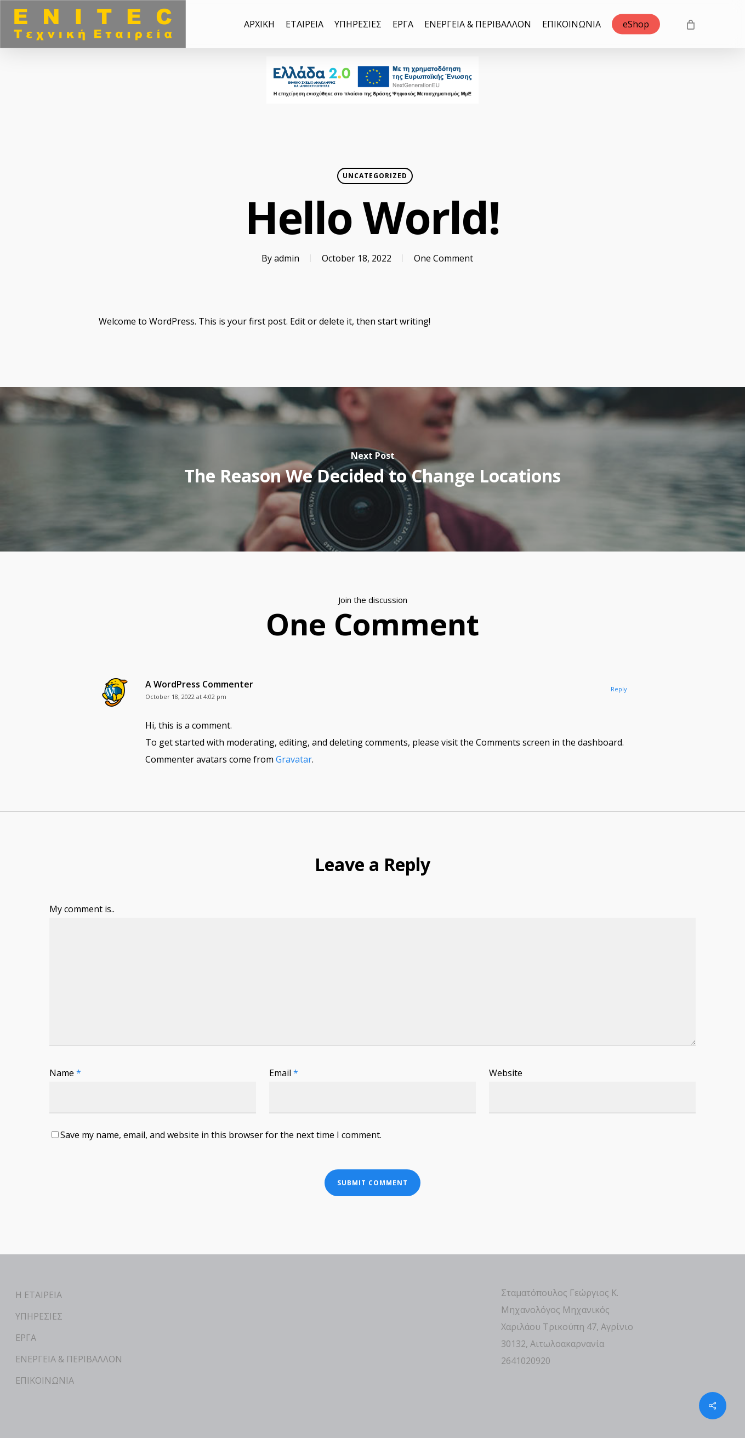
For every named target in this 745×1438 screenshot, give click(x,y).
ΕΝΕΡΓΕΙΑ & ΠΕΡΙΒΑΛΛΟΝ (68, 1359)
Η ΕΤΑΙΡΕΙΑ (38, 1295)
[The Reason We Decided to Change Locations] (372, 469)
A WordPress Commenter (199, 684)
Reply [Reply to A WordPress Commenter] (619, 689)
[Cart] (690, 24)
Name (65, 1073)
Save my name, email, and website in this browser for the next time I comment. (221, 1135)
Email (283, 1073)
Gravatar (294, 759)
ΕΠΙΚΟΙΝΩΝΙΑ (44, 1380)
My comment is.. (82, 909)
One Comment (443, 258)
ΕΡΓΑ (25, 1338)
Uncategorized (375, 175)
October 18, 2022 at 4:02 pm (185, 696)
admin (286, 258)
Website (505, 1073)
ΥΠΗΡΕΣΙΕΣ (38, 1316)
